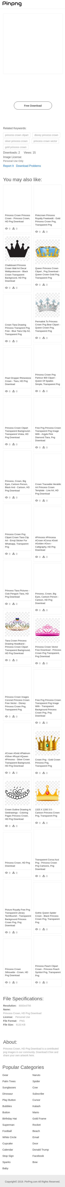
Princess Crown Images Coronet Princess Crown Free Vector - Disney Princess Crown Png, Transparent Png (17, 703)
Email (36, 1137)
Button (6, 1112)
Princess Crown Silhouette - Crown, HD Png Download (16, 972)
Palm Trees (9, 1081)
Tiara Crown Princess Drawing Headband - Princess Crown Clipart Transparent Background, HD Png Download (17, 647)
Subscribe (38, 1093)
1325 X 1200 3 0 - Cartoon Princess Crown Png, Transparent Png (47, 812)
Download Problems (28, 165)
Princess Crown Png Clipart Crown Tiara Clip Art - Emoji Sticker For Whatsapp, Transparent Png (17, 540)
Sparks (6, 1162)
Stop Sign (8, 1155)
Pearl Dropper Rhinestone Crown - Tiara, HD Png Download (18, 381)
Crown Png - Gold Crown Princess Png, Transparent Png (47, 762)
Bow (35, 1162)
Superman (8, 1124)
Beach (36, 1130)
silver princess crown (16, 141)
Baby (5, 1168)
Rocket (37, 1124)
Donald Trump (41, 1149)
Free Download (33, 105)
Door (35, 1143)
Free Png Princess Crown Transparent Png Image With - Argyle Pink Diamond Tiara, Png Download (48, 434)
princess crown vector (45, 141)
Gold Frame (39, 1118)
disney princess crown (46, 135)
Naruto (36, 1075)
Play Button (9, 1099)
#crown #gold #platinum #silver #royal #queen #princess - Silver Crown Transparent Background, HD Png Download (17, 759)
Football (7, 1130)
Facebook (38, 1155)
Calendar (7, 1149)
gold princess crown (16, 147)
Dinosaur (7, 1093)
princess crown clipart (16, 135)
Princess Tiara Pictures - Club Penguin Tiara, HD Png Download (17, 593)
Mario (36, 1112)
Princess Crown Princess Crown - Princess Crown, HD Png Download (17, 218)
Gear (5, 1075)
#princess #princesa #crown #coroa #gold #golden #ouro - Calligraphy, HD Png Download (46, 543)
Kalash (37, 1106)
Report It (8, 165)
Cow (35, 1087)
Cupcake (7, 1143)
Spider (36, 1081)
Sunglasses (9, 1087)
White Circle (9, 1137)
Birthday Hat (9, 1118)
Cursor (36, 1099)
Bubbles (7, 1106)
